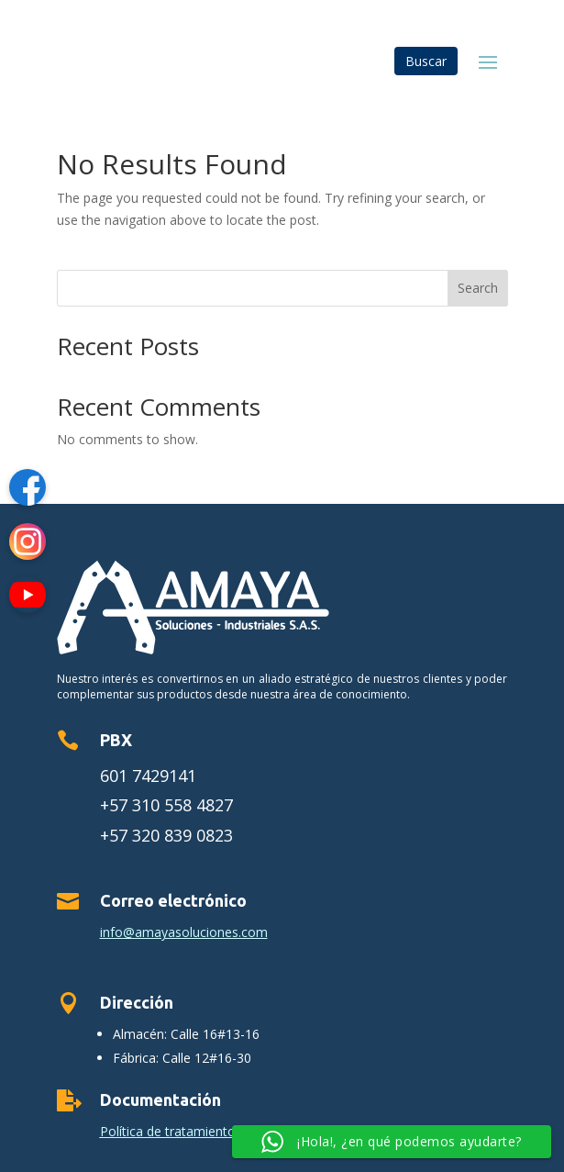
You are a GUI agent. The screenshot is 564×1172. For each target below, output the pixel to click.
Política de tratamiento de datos (196, 1131)
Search (478, 287)
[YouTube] (27, 597)
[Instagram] (27, 544)
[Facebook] (27, 490)
